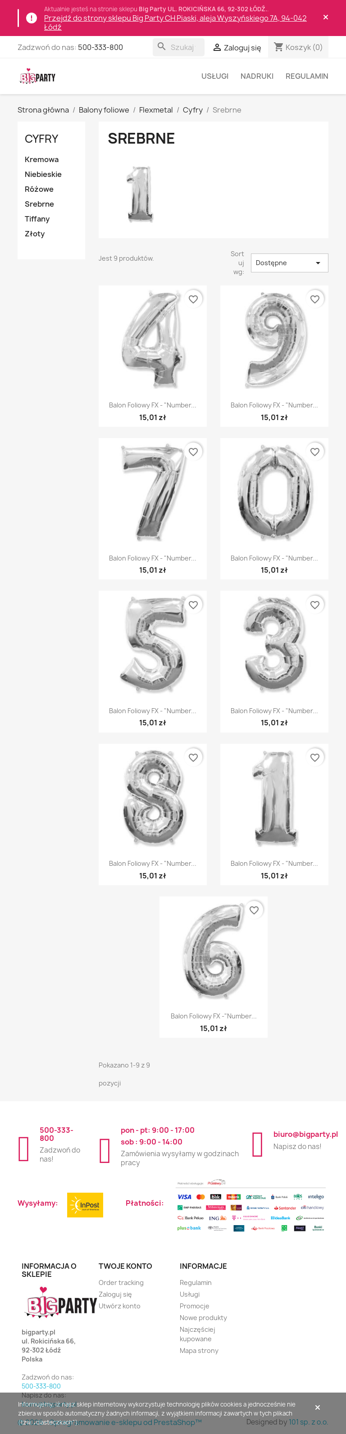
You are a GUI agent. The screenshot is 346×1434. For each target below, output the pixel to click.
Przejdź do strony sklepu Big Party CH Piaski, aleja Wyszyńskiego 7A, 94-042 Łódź (175, 22)
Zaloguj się (115, 1294)
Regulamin (307, 76)
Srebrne (39, 204)
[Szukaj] (179, 47)
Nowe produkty (203, 1317)
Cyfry (41, 138)
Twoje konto (125, 1266)
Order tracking (121, 1282)
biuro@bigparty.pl (305, 1134)
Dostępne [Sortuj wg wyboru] (290, 263)
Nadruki (257, 76)
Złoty (35, 234)
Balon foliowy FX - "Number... (152, 405)
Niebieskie (43, 174)
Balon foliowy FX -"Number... (214, 1016)
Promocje (194, 1306)
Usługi (214, 76)
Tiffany (37, 219)
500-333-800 (100, 47)
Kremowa (42, 159)
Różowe (39, 189)
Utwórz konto (120, 1306)
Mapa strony (199, 1350)
